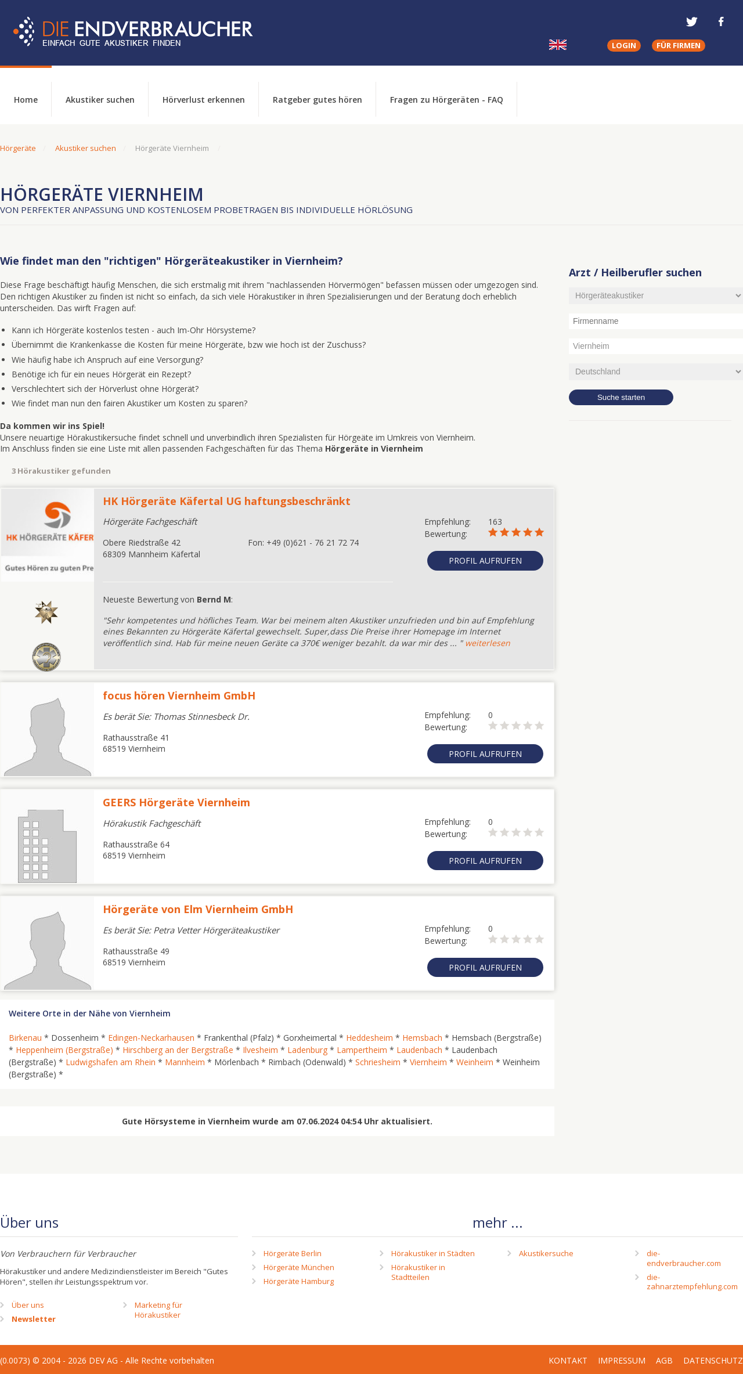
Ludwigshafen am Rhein (111, 1062)
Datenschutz (713, 1360)
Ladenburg (307, 1049)
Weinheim (474, 1062)
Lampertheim (362, 1049)
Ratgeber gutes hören (317, 99)
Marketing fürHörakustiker (158, 1310)
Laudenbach (419, 1049)
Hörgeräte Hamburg (299, 1281)
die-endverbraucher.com (684, 1258)
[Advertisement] (656, 618)
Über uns (28, 1305)
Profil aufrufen (485, 560)
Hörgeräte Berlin (293, 1253)
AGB (664, 1360)
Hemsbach (422, 1037)
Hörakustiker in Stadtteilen (418, 1272)
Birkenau (25, 1037)
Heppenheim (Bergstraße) (64, 1049)
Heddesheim (369, 1037)
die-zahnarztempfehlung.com (692, 1282)
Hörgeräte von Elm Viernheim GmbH (198, 909)
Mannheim (185, 1062)
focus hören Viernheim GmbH (179, 695)
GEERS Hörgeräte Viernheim (176, 802)
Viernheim (428, 1062)
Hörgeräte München (299, 1267)
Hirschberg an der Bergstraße (177, 1049)
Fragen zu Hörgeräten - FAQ (446, 99)
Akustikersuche (546, 1253)
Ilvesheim (260, 1049)
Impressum (621, 1360)
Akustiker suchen (100, 99)
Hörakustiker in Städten (433, 1253)
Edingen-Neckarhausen (151, 1037)
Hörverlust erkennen (204, 99)
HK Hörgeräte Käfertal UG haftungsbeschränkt (227, 501)
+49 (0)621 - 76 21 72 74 (312, 542)
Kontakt (568, 1360)
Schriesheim (378, 1062)
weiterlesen (487, 642)
